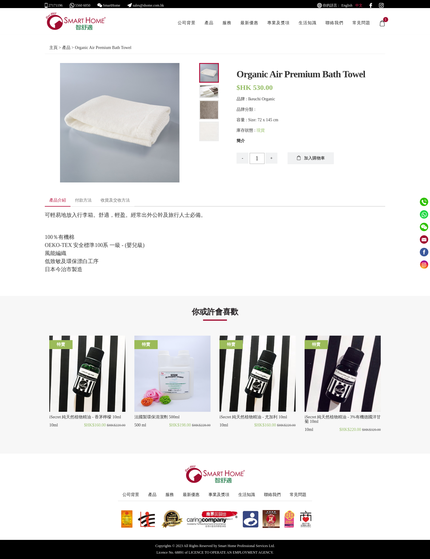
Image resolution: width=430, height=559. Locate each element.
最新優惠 (249, 26)
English (346, 5)
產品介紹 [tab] (57, 200)
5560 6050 (80, 5)
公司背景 (187, 26)
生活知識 (308, 26)
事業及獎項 (218, 494)
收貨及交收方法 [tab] (115, 200)
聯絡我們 (334, 26)
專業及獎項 (278, 26)
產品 (209, 26)
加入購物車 (311, 158)
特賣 (61, 344)
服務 (226, 26)
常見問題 (361, 26)
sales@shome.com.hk (145, 5)
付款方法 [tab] (83, 200)
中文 (359, 5)
